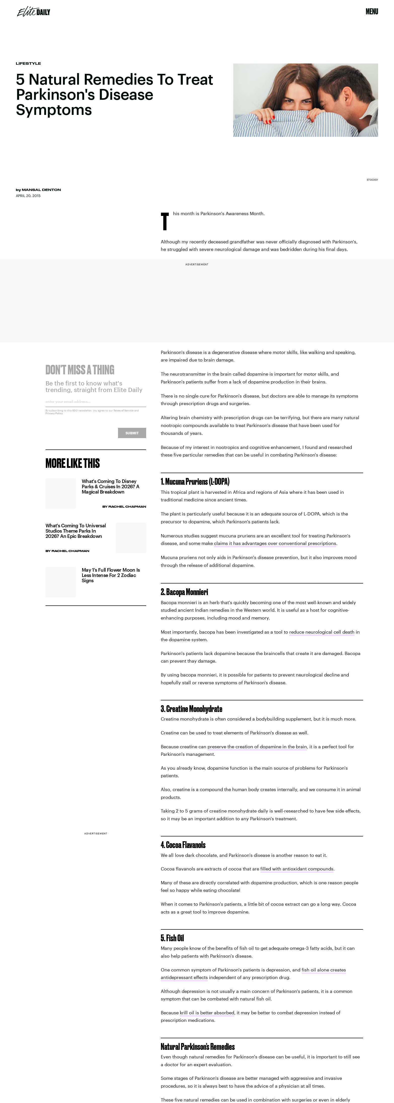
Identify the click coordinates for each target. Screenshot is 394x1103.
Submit (132, 436)
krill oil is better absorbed (207, 1012)
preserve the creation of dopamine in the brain (257, 746)
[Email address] (96, 406)
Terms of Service (123, 413)
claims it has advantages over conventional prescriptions (275, 543)
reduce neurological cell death (321, 632)
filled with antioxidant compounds (296, 868)
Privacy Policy (54, 416)
